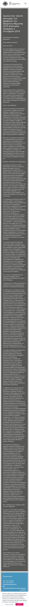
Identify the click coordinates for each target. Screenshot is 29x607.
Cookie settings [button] (9, 604)
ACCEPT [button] (19, 604)
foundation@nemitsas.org (9, 584)
